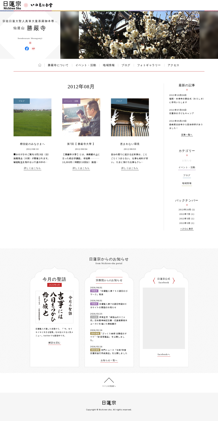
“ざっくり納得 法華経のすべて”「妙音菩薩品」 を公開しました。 (108, 337)
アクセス (174, 65)
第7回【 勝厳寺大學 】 (81, 144)
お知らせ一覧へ (109, 360)
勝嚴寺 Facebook (27, 49)
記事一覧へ (187, 135)
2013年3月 (185, 223)
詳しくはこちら (32, 168)
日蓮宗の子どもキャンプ (181, 113)
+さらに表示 (186, 229)
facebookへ (164, 354)
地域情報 (109, 65)
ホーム (39, 65)
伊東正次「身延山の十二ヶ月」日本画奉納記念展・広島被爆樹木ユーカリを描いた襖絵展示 (108, 320)
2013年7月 (185, 214)
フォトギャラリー (149, 65)
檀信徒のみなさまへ (32, 144)
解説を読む (55, 343)
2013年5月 (185, 219)
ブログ (125, 65)
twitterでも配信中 (51, 335)
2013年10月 (185, 209)
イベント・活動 (85, 65)
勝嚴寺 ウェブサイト (33, 49)
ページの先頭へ (109, 386)
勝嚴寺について (58, 65)
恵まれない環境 (130, 144)
